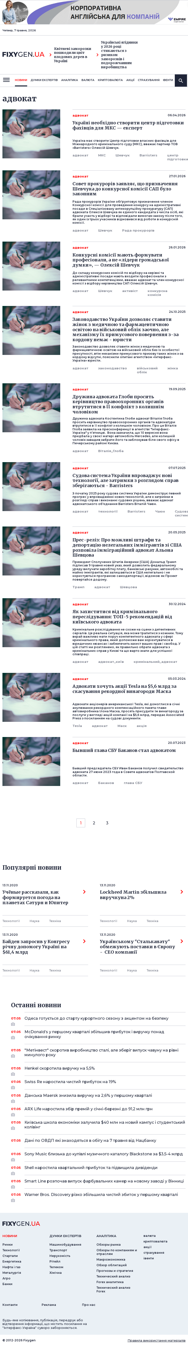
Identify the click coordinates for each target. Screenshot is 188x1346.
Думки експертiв (44, 80)
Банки (7, 1284)
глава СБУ (133, 783)
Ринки (7, 1244)
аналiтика (106, 1236)
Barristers (148, 155)
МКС (102, 155)
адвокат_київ (111, 662)
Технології (11, 921)
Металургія (11, 1273)
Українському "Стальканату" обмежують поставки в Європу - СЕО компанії (141, 947)
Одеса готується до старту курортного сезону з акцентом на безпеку (98, 1020)
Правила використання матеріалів (157, 1340)
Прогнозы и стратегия (114, 1271)
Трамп (78, 587)
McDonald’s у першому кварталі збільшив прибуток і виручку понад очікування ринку (98, 1035)
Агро (6, 1278)
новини (21, 80)
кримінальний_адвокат (155, 662)
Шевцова (128, 587)
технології (108, 511)
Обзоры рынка (108, 1244)
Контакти (10, 1305)
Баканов (106, 783)
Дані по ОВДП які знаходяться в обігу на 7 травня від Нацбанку (98, 1140)
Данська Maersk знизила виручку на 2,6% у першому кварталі (98, 1097)
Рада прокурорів (138, 230)
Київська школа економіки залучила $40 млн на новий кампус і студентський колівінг (104, 1125)
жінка (172, 368)
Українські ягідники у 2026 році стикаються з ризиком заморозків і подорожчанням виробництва (117, 54)
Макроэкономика (110, 1259)
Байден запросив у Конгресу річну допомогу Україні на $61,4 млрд (44, 947)
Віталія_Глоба (111, 451)
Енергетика (11, 1261)
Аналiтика (69, 80)
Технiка (55, 921)
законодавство (112, 368)
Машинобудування (65, 1244)
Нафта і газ (11, 1267)
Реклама (49, 1305)
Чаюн (160, 511)
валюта (88, 80)
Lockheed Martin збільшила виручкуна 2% (141, 895)
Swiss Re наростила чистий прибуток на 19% (98, 1083)
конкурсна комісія (157, 293)
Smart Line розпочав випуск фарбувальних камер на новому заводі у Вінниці (104, 1183)
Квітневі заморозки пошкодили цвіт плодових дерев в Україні (70, 55)
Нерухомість (59, 1256)
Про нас (88, 1305)
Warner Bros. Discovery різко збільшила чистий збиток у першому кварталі (101, 1196)
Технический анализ (113, 1276)
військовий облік (147, 370)
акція (142, 726)
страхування (149, 80)
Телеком (56, 1267)
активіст (130, 291)
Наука (34, 921)
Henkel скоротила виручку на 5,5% (98, 1070)
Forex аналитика (110, 1282)
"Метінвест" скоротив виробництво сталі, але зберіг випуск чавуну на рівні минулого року (101, 1053)
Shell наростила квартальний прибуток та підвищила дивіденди (98, 1169)
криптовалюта (110, 80)
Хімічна (55, 1273)
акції (130, 80)
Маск (122, 726)
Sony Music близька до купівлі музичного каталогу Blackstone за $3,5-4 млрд (103, 1156)
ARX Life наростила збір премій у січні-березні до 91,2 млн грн (98, 1111)
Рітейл (54, 1261)
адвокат (80, 155)
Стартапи (10, 1256)
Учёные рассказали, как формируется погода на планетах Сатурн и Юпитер (44, 897)
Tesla (77, 726)
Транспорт (58, 1250)
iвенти (168, 80)
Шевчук (123, 155)
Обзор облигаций (111, 1265)
